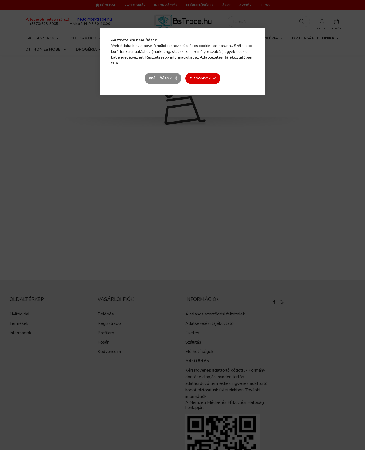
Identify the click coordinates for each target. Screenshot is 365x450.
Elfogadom (200, 78)
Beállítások (160, 78)
